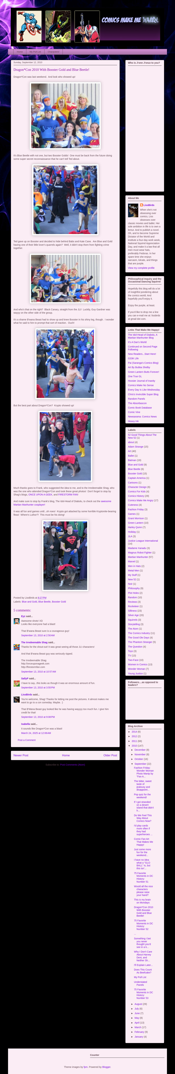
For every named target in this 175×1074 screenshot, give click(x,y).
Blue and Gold (29, 601)
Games (132, 514)
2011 (135, 741)
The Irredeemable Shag (34, 642)
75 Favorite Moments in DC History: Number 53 (143, 993)
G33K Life (133, 358)
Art (129, 451)
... (135, 933)
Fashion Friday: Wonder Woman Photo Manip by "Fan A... (144, 772)
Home (20, 51)
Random (132, 597)
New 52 (132, 579)
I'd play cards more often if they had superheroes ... (143, 830)
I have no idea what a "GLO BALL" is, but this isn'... (142, 864)
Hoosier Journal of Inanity (141, 380)
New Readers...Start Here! (142, 354)
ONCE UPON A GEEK (40, 494)
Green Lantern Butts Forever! (143, 372)
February (139, 1032)
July (136, 1008)
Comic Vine (134, 412)
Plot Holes (133, 593)
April (137, 1022)
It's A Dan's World (137, 342)
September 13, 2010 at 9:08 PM (38, 717)
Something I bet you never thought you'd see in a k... (142, 942)
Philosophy (134, 588)
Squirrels (132, 619)
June (137, 1013)
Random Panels (136, 398)
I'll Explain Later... (143, 965)
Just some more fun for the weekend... (142, 852)
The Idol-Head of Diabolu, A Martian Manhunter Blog (142, 336)
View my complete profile (141, 268)
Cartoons (133, 482)
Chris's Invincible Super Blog (143, 394)
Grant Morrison (136, 518)
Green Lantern (135, 522)
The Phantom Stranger (140, 642)
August (138, 1004)
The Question (135, 646)
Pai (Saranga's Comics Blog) (143, 362)
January (139, 1036)
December (140, 749)
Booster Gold (59, 601)
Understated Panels (140, 983)
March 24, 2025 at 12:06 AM (36, 733)
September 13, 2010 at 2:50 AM (38, 635)
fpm (86, 1067)
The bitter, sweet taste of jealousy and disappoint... (143, 785)
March (138, 1027)
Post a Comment (27, 740)
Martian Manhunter (138, 557)
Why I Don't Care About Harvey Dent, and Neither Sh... (143, 956)
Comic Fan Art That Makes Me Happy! (143, 842)
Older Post (110, 755)
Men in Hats (134, 566)
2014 (135, 731)
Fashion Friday (136, 509)
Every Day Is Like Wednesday (144, 389)
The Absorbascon (137, 403)
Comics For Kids (137, 491)
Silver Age (133, 615)
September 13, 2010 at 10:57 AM (38, 671)
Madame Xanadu (137, 548)
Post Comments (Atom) (72, 764)
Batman (132, 460)
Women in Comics (137, 664)
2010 (135, 745)
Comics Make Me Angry (140, 500)
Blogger (106, 1067)
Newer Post (21, 755)
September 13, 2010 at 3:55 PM (38, 687)
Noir (130, 584)
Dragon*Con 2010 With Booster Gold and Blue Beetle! (51, 70)
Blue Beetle (44, 601)
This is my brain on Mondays (142, 901)
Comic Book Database (140, 407)
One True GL (135, 376)
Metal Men (133, 570)
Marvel (131, 561)
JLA (130, 536)
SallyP (24, 678)
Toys (130, 651)
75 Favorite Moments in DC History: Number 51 (143, 877)
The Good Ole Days (138, 637)
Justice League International (143, 540)
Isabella (25, 724)
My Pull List (35, 51)
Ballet (131, 455)
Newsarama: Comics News (142, 416)
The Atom (133, 628)
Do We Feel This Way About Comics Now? (143, 818)
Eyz (23, 616)
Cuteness (133, 504)
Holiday (132, 531)
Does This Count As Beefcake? (143, 971)
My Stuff (132, 575)
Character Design (137, 487)
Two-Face (133, 660)
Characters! (53, 51)
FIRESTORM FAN (68, 494)
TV (129, 655)
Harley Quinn (135, 527)
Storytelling (134, 624)
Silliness (132, 610)
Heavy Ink (133, 421)
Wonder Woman (136, 669)
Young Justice (135, 673)
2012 (135, 736)
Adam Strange (135, 446)
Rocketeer (133, 606)
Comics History (136, 496)
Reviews (132, 601)
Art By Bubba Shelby (139, 367)
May (137, 1018)
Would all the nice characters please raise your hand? (143, 890)
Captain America (137, 478)
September (140, 763)
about (131, 442)
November (140, 754)
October (139, 759)
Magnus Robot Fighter (140, 552)
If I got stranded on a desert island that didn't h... (144, 806)
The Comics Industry (139, 633)
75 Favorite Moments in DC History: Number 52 (143, 924)
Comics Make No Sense (141, 385)
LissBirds (26, 694)
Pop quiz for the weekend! (142, 796)
